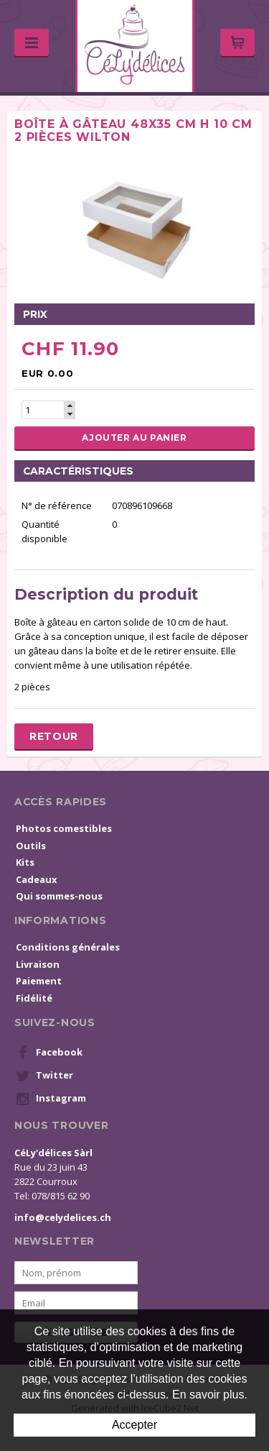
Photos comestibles (64, 828)
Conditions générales (68, 946)
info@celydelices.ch (62, 1217)
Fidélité (34, 998)
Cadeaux (36, 879)
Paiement (39, 980)
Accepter (134, 1425)
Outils (31, 845)
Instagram (51, 1098)
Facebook (49, 1052)
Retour (53, 736)
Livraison (38, 964)
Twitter (44, 1075)
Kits (25, 862)
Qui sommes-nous (59, 895)
